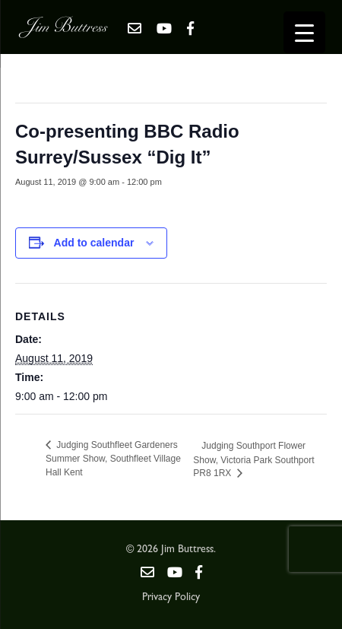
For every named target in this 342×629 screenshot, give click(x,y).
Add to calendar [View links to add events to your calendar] (94, 243)
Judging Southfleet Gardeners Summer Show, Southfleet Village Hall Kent (113, 459)
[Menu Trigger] (304, 32)
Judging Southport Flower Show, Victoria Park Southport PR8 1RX (253, 459)
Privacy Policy (171, 597)
